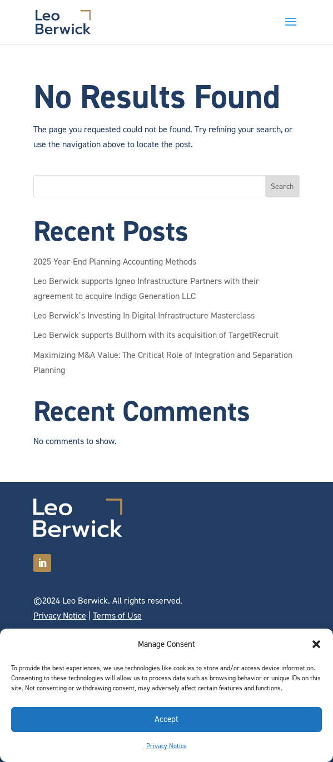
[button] (316, 644)
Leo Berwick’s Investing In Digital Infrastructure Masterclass (144, 315)
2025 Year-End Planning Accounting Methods (114, 261)
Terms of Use (117, 615)
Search (282, 186)
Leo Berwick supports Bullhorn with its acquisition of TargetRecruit (156, 335)
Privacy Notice (166, 745)
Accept (166, 719)
